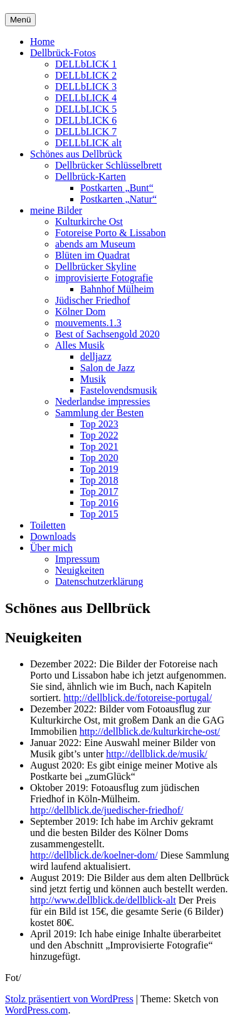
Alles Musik (80, 345)
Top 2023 (99, 424)
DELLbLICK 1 (86, 64)
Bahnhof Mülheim (117, 289)
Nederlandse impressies (102, 401)
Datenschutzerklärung (99, 581)
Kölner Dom (80, 311)
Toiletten (48, 525)
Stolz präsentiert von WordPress (69, 999)
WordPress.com (36, 1010)
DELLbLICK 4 (86, 97)
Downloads (53, 536)
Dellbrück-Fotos (63, 52)
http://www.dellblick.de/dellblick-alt (103, 900)
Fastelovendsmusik (118, 390)
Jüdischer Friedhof (92, 300)
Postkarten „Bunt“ (117, 187)
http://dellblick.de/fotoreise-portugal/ (137, 697)
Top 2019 (99, 469)
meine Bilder (56, 210)
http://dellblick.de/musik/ (156, 754)
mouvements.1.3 (88, 322)
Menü (20, 19)
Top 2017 (99, 491)
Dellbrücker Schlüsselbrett (108, 165)
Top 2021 (99, 446)
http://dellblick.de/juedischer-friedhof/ (107, 810)
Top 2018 (99, 480)
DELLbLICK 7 (86, 131)
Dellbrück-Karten (90, 176)
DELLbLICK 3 (86, 86)
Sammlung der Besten (99, 412)
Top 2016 (99, 502)
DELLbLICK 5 (86, 109)
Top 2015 (99, 514)
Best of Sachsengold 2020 (107, 334)
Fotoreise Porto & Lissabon (110, 232)
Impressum (77, 559)
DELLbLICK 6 (86, 120)
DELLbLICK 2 (86, 75)
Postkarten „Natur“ (118, 199)
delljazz (96, 356)
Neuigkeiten (79, 570)
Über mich (51, 547)
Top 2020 (99, 457)
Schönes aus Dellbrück (76, 154)
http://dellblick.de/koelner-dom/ (94, 855)
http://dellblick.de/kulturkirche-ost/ (150, 731)
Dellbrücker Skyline (95, 266)
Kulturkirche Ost (89, 221)
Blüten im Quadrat (92, 255)
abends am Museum (95, 244)
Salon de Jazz (107, 367)
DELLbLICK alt (88, 142)
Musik (93, 379)
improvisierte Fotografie (104, 277)
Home (42, 41)
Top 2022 (99, 435)
